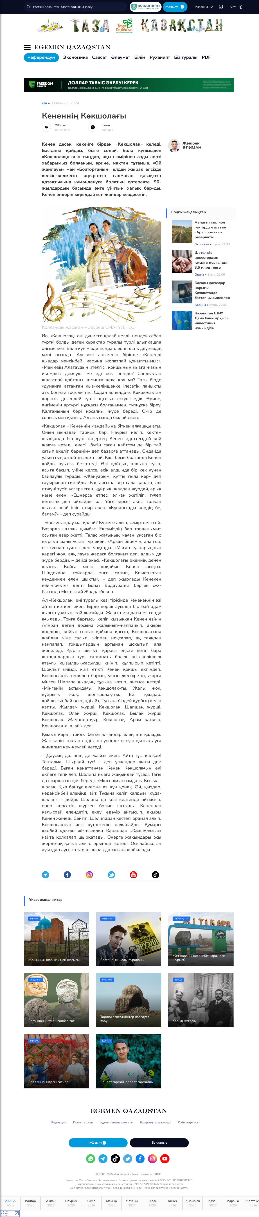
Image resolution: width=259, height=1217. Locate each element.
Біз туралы (186, 57)
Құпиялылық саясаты (116, 1122)
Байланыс (159, 1142)
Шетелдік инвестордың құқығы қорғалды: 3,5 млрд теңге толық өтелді (211, 262)
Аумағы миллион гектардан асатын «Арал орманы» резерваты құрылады (210, 232)
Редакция (58, 1122)
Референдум (41, 57)
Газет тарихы (83, 1122)
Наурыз (71, 1203)
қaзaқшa (204, 7)
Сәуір (91, 1203)
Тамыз (172, 1203)
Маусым (132, 1203)
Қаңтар (30, 1203)
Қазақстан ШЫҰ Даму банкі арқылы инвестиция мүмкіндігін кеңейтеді (212, 323)
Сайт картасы (188, 1122)
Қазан (213, 1203)
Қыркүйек (192, 1203)
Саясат (99, 57)
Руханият (160, 57)
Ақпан (51, 1203)
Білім (139, 57)
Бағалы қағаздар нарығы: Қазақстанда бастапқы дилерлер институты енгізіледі (212, 295)
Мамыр (111, 1203)
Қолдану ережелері (155, 1122)
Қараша (233, 1203)
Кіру (236, 7)
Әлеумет (120, 57)
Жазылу (175, 6)
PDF (206, 57)
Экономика (75, 57)
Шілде (152, 1203)
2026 (10, 1203)
